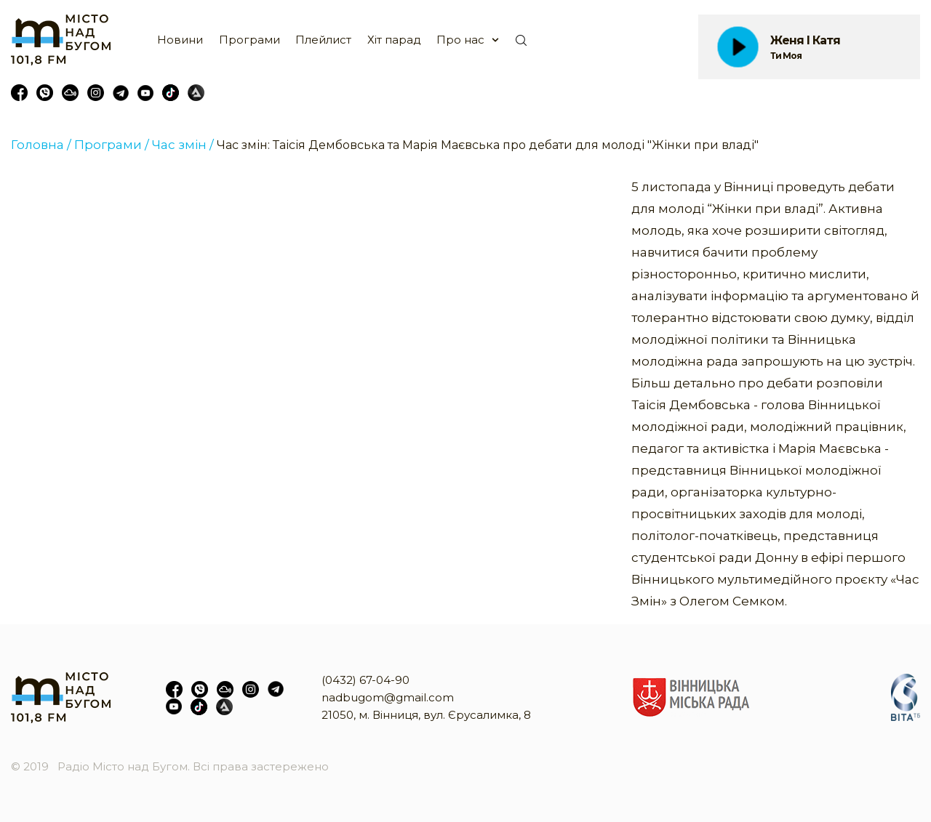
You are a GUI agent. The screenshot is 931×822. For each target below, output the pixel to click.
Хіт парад (394, 40)
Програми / (111, 144)
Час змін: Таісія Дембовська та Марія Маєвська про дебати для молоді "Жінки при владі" (488, 145)
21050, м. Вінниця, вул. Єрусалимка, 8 (426, 715)
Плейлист (323, 40)
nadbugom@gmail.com (387, 697)
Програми (249, 40)
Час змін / (183, 144)
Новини (180, 40)
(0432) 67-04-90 (365, 680)
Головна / (41, 144)
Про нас (460, 40)
